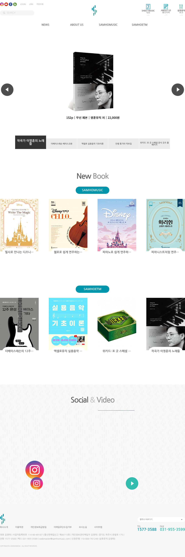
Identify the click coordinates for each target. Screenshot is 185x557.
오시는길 (83, 527)
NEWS (45, 25)
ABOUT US (76, 25)
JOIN (31, 4)
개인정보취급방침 (38, 527)
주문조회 (39, 4)
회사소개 (4, 527)
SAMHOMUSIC (108, 25)
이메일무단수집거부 (62, 527)
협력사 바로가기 (146, 519)
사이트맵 (98, 527)
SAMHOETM (139, 25)
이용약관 (19, 527)
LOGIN (23, 4)
